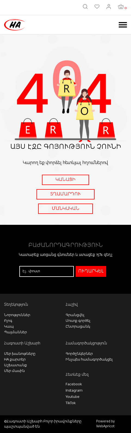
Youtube (73, 397)
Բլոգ (8, 321)
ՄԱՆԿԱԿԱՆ (65, 209)
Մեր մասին (14, 371)
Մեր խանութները (19, 354)
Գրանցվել (75, 315)
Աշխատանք (15, 365)
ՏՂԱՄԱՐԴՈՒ (65, 194)
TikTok (71, 403)
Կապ (9, 326)
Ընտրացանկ (78, 326)
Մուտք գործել (78, 321)
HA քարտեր (15, 359)
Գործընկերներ (79, 354)
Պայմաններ (15, 332)
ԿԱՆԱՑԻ (65, 180)
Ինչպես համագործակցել (89, 359)
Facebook (74, 384)
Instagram (74, 390)
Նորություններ (17, 315)
